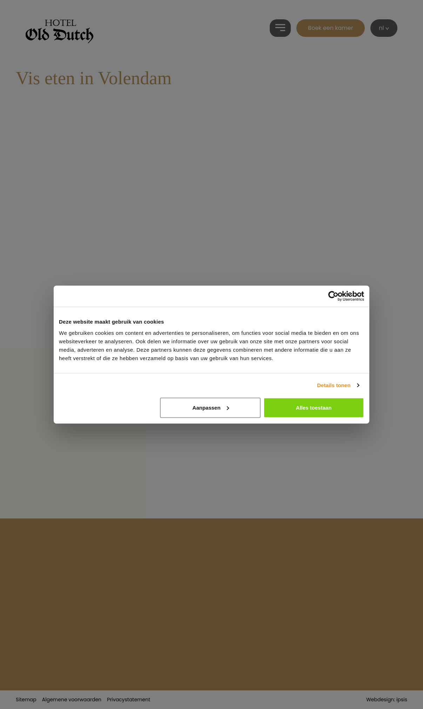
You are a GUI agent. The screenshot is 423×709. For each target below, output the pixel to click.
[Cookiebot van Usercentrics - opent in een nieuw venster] (333, 296)
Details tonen (333, 385)
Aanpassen (211, 407)
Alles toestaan (314, 407)
